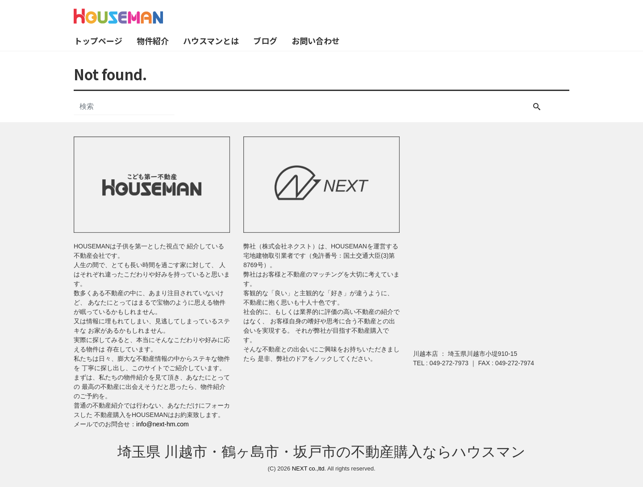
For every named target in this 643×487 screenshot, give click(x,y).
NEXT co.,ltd (308, 468)
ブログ (265, 40)
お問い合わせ (316, 40)
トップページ (98, 40)
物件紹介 (153, 40)
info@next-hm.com (162, 424)
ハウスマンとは (211, 40)
